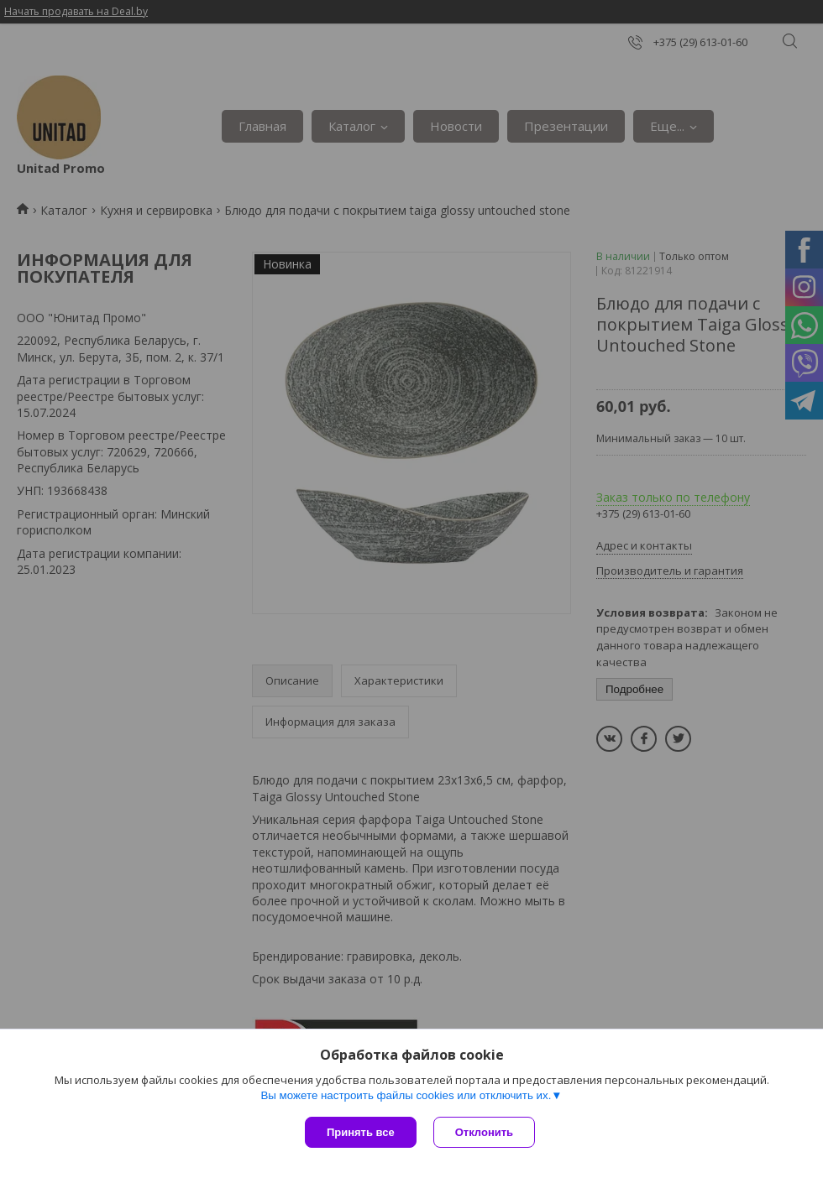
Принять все (361, 1132)
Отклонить (484, 1132)
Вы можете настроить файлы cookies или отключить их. (405, 1095)
